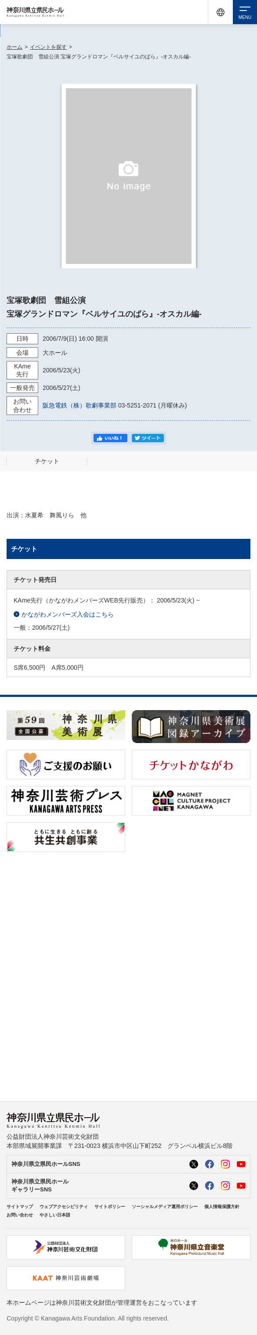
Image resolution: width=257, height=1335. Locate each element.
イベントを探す (48, 47)
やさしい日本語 (55, 1214)
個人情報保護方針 (221, 1206)
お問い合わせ (20, 1214)
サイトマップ (20, 1206)
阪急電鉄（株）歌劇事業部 (79, 405)
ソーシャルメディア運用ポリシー (165, 1206)
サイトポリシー (109, 1206)
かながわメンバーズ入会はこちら (64, 614)
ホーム (14, 47)
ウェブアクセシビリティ (64, 1206)
